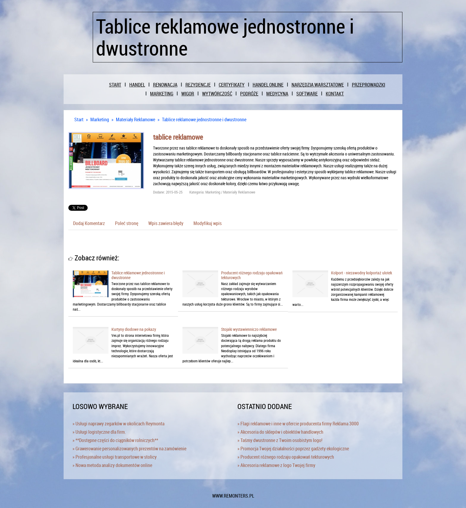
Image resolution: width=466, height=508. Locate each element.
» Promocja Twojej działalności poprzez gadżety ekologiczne (293, 448)
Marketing (99, 119)
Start (79, 119)
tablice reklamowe (178, 137)
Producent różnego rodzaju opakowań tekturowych (252, 275)
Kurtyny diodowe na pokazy (133, 329)
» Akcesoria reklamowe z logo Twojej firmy (276, 465)
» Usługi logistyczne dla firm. (99, 432)
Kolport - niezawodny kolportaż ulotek (361, 273)
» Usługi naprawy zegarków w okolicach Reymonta (118, 423)
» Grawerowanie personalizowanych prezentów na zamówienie (129, 448)
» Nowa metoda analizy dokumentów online (112, 465)
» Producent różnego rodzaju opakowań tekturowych (285, 457)
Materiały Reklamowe (135, 119)
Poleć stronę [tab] (126, 223)
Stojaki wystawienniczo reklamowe (249, 329)
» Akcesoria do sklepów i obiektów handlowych (280, 432)
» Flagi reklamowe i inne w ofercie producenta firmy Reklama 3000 (298, 423)
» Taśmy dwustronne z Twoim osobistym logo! (279, 440)
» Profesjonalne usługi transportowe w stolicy (115, 457)
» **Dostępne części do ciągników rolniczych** (115, 440)
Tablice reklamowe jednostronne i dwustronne (204, 119)
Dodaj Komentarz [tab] (89, 223)
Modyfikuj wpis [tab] (207, 223)
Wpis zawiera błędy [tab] (165, 223)
